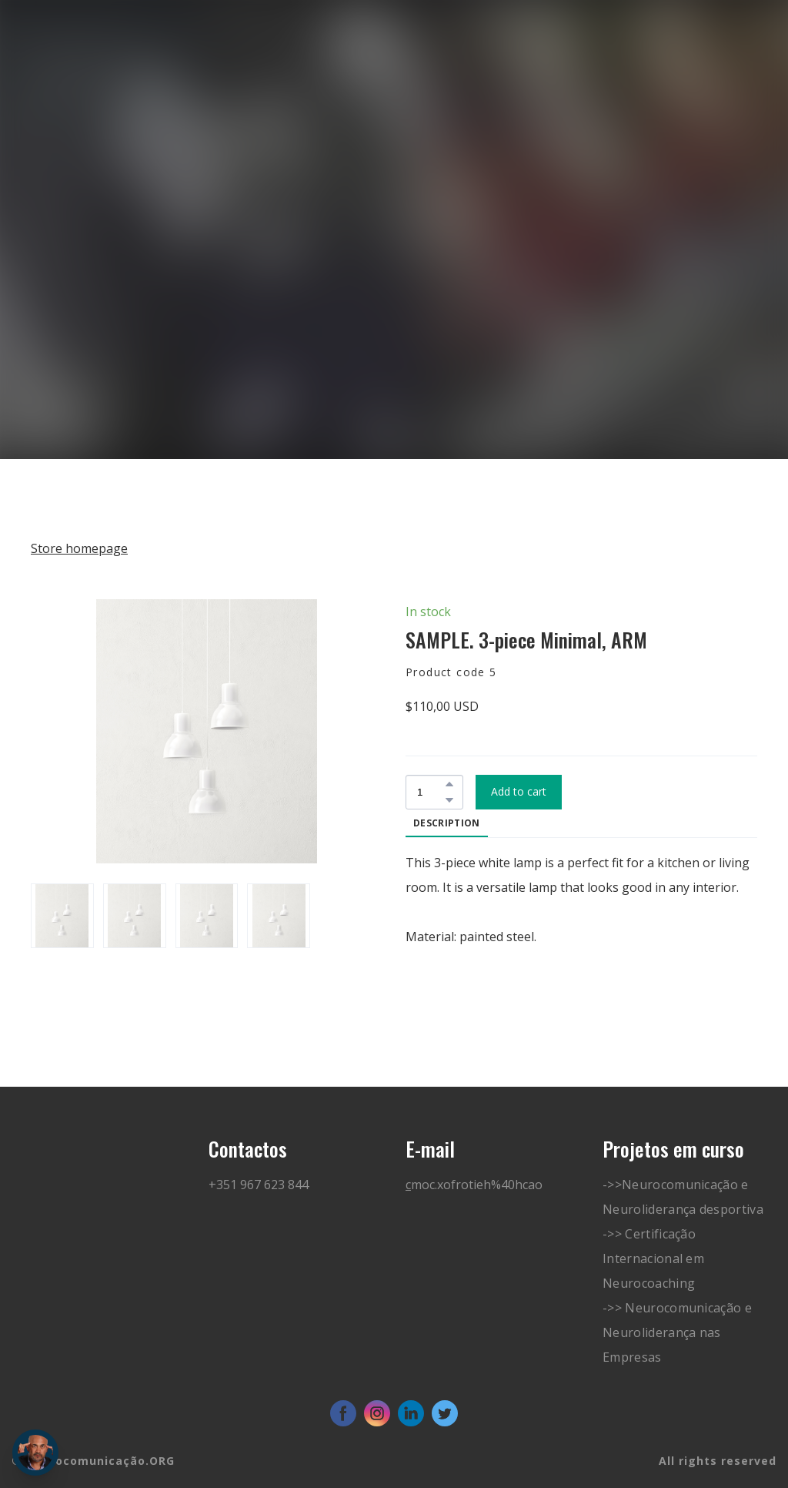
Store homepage (79, 548)
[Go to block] (83, 98)
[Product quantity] (431, 792)
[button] (449, 784)
